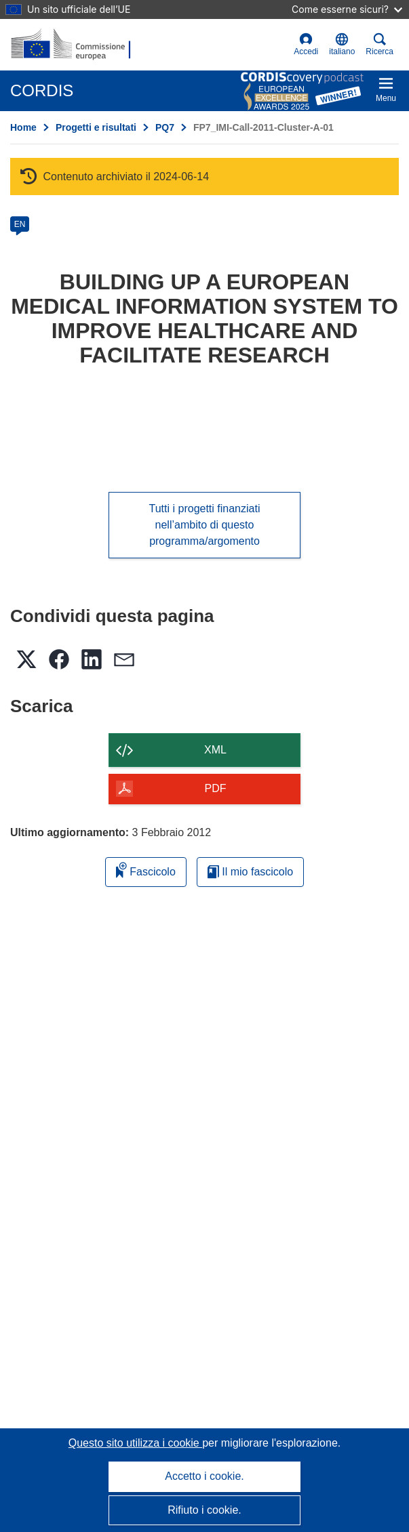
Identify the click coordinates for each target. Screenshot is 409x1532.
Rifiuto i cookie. (204, 1510)
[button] (342, 44)
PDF (216, 788)
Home (23, 127)
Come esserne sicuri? (347, 9)
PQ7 (164, 127)
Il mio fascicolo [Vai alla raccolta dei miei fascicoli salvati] (250, 871)
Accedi (306, 44)
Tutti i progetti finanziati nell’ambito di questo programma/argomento (204, 525)
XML (215, 749)
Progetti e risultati (96, 127)
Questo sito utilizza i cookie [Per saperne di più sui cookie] (135, 1443)
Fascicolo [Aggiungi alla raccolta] (146, 869)
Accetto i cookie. (204, 1476)
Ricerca (379, 44)
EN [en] (20, 224)
